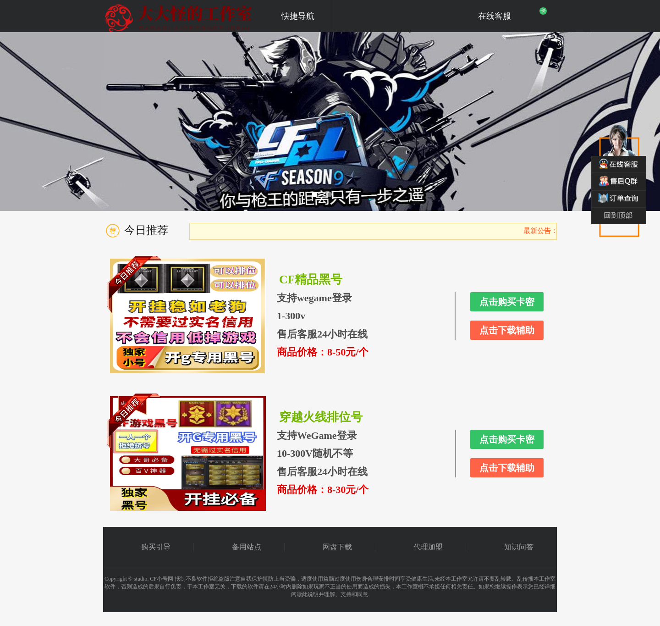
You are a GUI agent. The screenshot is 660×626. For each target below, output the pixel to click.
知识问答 (519, 547)
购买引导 (155, 547)
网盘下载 (337, 547)
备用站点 (246, 547)
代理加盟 (428, 547)
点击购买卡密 (506, 302)
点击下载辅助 (506, 330)
